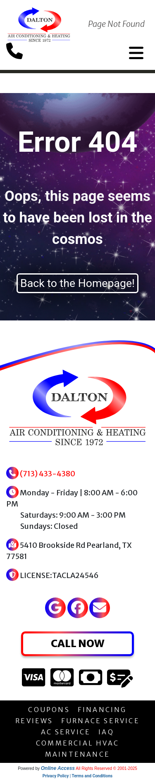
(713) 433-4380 (47, 473)
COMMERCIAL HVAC (77, 743)
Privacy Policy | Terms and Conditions (77, 776)
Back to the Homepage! (77, 283)
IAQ (106, 732)
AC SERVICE (66, 732)
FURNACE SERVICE (100, 721)
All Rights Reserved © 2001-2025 (106, 768)
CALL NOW (77, 643)
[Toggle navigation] (136, 53)
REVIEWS (34, 721)
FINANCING (102, 709)
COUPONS (48, 709)
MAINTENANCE (77, 754)
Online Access (58, 768)
